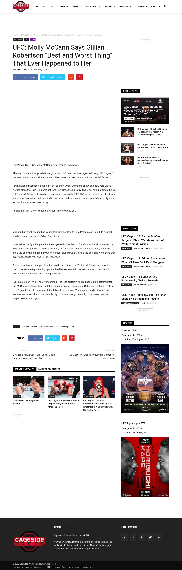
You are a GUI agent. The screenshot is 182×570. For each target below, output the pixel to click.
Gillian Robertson (29, 326)
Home (15, 35)
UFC (37, 6)
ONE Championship (130, 303)
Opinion (109, 6)
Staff (142, 303)
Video (33, 39)
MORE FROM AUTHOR (49, 369)
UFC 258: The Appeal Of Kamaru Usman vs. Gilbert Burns (92, 356)
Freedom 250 (129, 330)
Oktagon (63, 6)
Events (77, 6)
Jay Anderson (140, 284)
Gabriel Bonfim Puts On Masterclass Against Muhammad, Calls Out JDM (153, 160)
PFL (52, 6)
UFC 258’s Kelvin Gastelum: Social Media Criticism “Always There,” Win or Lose (34, 356)
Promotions (127, 6)
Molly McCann (47, 326)
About (155, 6)
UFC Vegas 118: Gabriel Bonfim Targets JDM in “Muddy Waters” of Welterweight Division (152, 132)
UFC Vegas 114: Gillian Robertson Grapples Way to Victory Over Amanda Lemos (63, 403)
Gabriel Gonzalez (23, 69)
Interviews (92, 6)
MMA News (18, 39)
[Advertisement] (91, 21)
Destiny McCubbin (144, 118)
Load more (145, 310)
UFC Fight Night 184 (65, 326)
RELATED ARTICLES (25, 369)
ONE (44, 6)
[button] (165, 4)
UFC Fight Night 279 (133, 423)
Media (142, 6)
